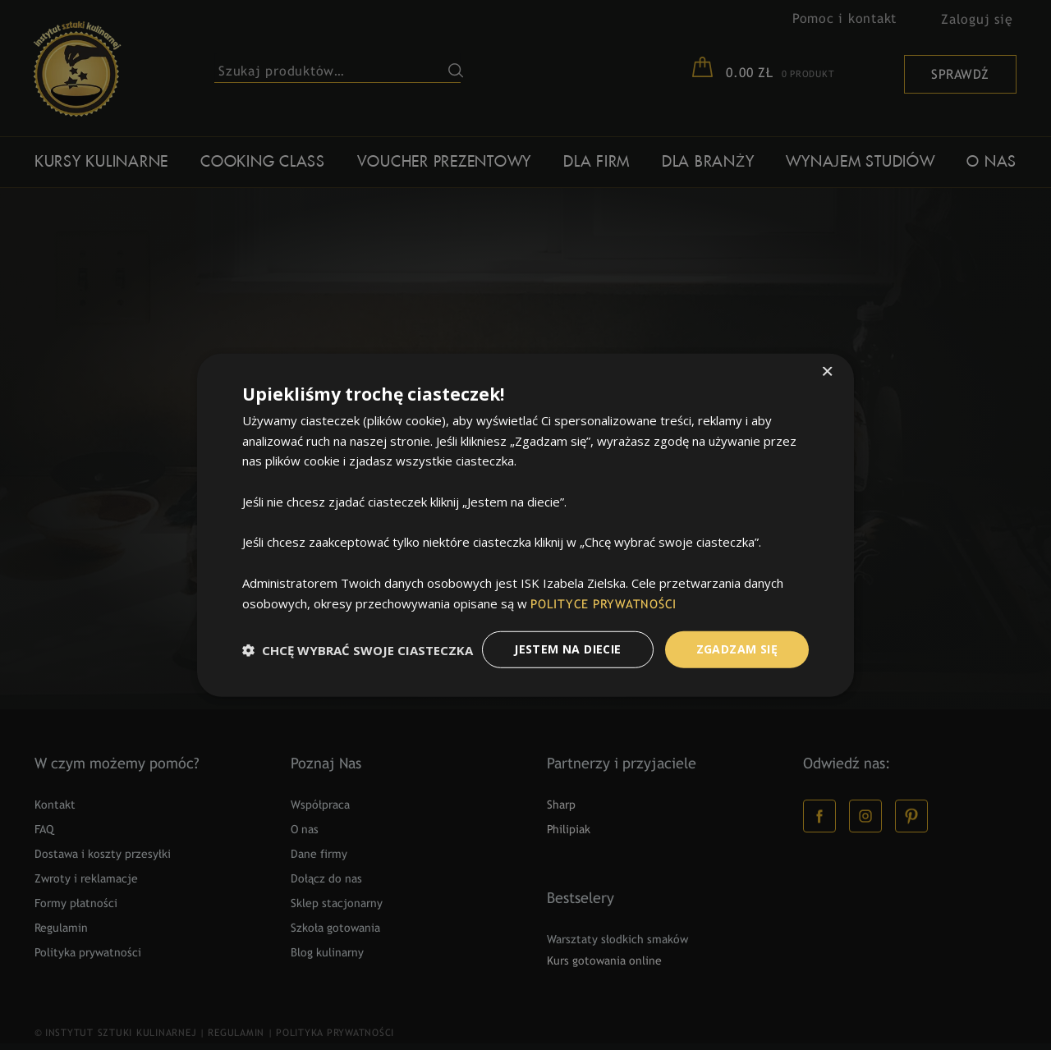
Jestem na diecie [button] (567, 649)
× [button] (827, 372)
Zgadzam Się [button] (737, 649)
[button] (357, 649)
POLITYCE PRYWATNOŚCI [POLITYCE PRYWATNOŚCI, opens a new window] (603, 604)
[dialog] (525, 525)
